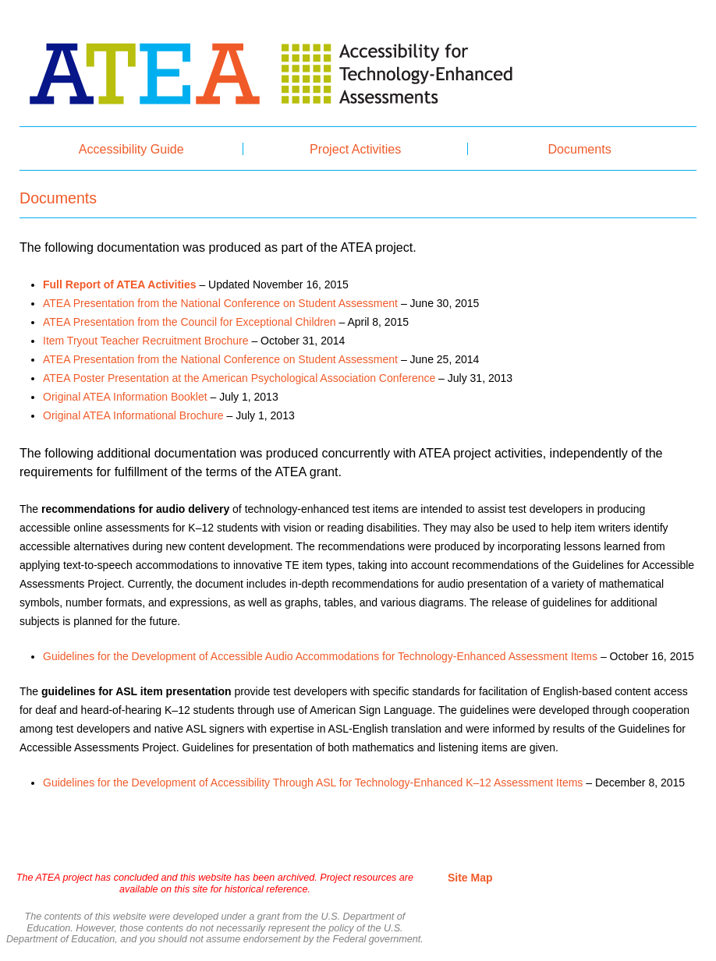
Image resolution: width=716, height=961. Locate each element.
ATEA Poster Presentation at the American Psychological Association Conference (239, 378)
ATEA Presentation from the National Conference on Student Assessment (220, 303)
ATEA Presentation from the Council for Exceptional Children (189, 322)
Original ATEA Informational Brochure (133, 415)
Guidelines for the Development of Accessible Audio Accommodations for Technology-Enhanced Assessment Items (320, 656)
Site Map (470, 877)
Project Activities (355, 149)
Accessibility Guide (131, 149)
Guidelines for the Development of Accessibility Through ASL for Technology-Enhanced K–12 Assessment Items (313, 782)
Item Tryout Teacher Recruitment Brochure (146, 340)
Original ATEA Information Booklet (125, 396)
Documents (579, 149)
